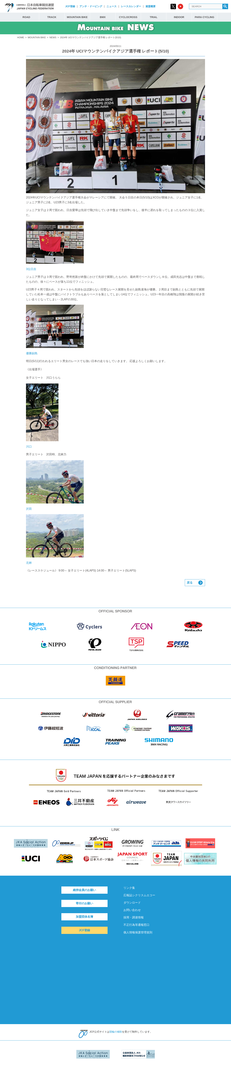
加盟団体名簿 (84, 916)
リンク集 (129, 887)
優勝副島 (55, 330)
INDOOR (179, 17)
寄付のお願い (84, 903)
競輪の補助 (115, 1031)
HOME (20, 37)
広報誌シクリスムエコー (139, 895)
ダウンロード (132, 902)
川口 (42, 416)
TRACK (51, 17)
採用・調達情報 (133, 917)
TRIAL (153, 17)
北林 (55, 539)
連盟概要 (150, 6)
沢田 (55, 485)
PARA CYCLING (204, 17)
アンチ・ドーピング (90, 6)
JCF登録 (70, 6)
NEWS (52, 37)
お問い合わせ (132, 910)
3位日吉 (55, 245)
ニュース (111, 6)
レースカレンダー (131, 6)
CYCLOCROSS (128, 17)
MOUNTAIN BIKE (77, 17)
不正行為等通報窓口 (136, 924)
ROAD (26, 17)
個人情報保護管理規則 (137, 932)
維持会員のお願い (84, 890)
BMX (103, 17)
